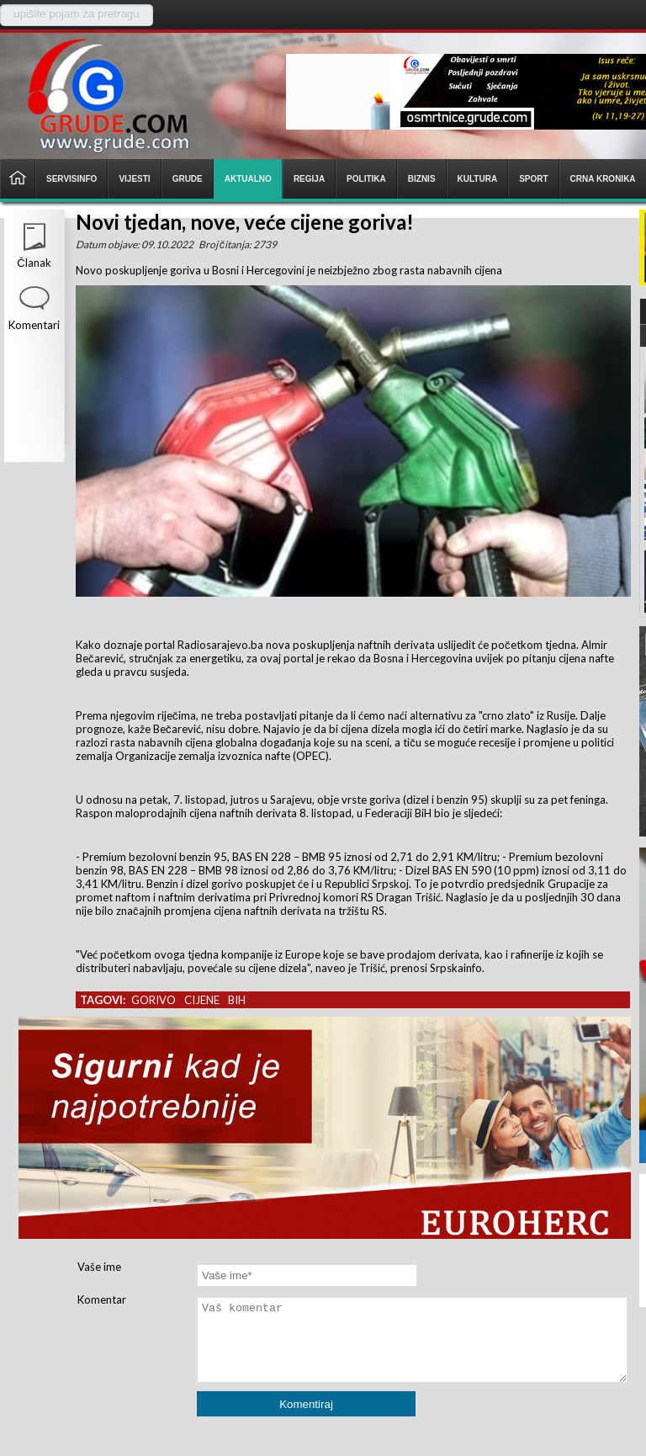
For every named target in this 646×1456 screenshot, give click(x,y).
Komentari (34, 325)
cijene (202, 1000)
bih (237, 1000)
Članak (33, 262)
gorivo (153, 1000)
